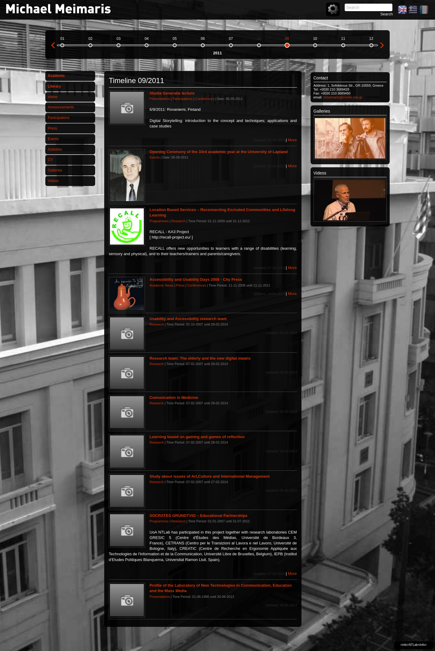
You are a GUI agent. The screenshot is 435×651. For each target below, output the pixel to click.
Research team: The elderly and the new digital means (200, 358)
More (292, 140)
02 (90, 39)
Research (178, 221)
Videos (53, 181)
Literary (54, 86)
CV (50, 160)
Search (386, 14)
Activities (55, 149)
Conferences (204, 99)
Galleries (55, 170)
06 (203, 39)
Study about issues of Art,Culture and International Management (210, 476)
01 (62, 39)
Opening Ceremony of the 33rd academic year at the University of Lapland (219, 151)
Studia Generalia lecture (172, 93)
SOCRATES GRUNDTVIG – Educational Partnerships (198, 515)
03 (119, 39)
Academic (56, 76)
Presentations (160, 99)
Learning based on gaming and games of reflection (197, 437)
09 (287, 39)
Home (52, 97)
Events (53, 139)
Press (52, 128)
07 (231, 39)
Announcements (61, 107)
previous (52, 45)
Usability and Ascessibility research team (188, 318)
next (382, 45)
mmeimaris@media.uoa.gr (342, 97)
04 (147, 39)
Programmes (159, 221)
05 (175, 39)
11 (343, 39)
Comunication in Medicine (174, 397)
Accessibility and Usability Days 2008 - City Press (196, 279)
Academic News (161, 285)
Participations (58, 118)
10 (315, 39)
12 (371, 39)
